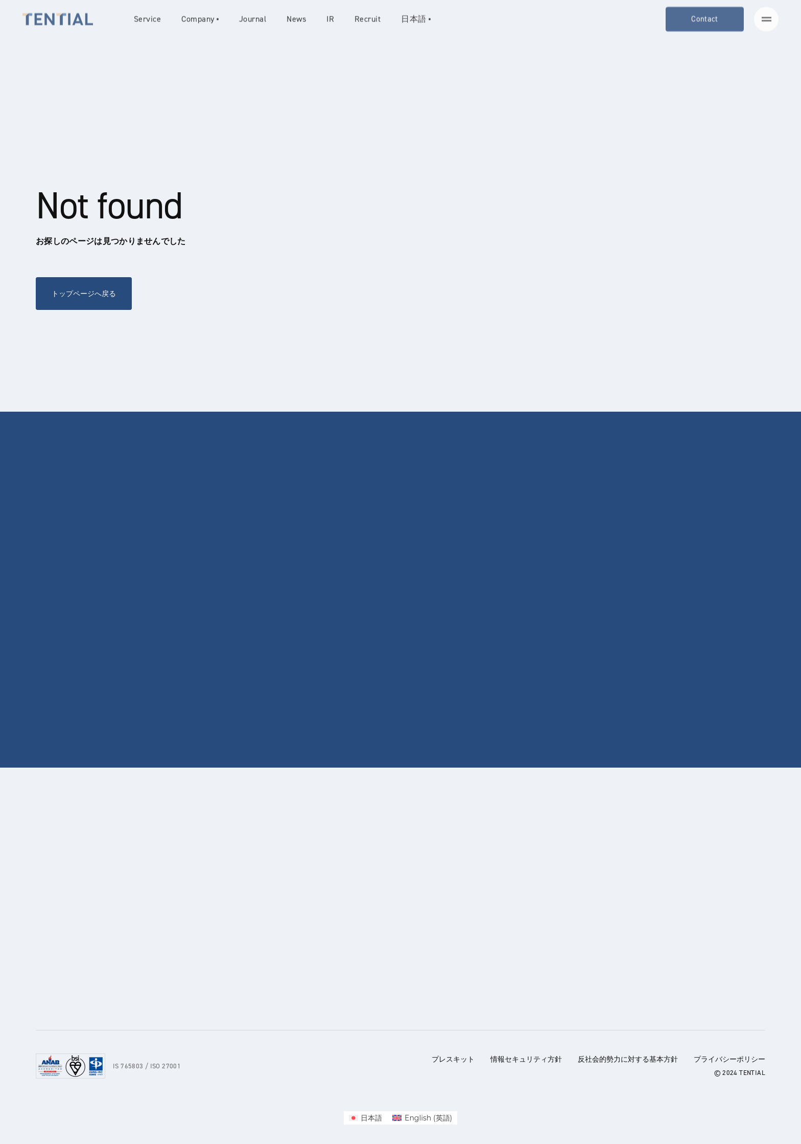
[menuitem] (366, 1118)
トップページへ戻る (84, 293)
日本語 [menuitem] (371, 1118)
